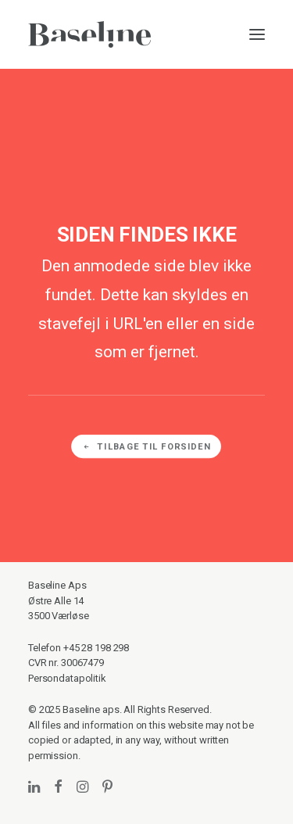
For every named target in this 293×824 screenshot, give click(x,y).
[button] (257, 34)
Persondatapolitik (67, 678)
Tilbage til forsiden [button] (146, 447)
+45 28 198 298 (96, 648)
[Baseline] (89, 34)
